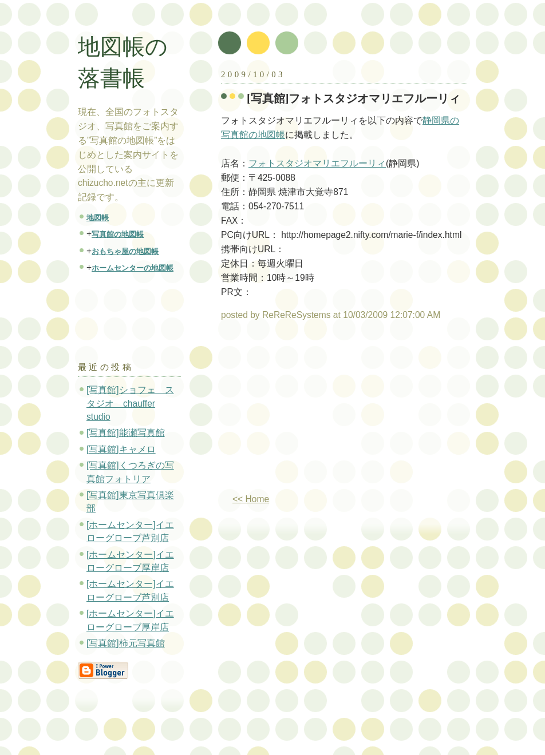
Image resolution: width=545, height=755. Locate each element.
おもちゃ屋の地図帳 (125, 251)
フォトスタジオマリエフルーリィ (317, 163)
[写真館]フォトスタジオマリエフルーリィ (354, 98)
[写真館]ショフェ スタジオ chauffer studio (130, 403)
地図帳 (97, 217)
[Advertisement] (317, 412)
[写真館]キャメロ (121, 449)
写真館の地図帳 (118, 234)
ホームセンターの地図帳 (132, 268)
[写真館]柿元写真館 (125, 643)
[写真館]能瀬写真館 (125, 433)
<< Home (250, 499)
